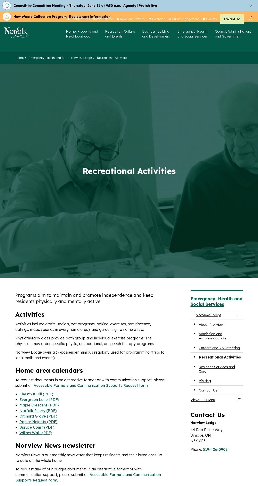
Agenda (129, 5)
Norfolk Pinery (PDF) (38, 410)
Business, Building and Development (156, 44)
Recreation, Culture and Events (120, 44)
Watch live (148, 5)
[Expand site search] (251, 29)
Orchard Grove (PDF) (38, 416)
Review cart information (89, 17)
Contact (74, 29)
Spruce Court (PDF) (37, 427)
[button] (213, 399)
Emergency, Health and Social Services (192, 44)
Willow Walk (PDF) (35, 432)
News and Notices (131, 29)
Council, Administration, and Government (233, 44)
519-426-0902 (215, 449)
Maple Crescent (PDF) (39, 405)
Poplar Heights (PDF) (38, 421)
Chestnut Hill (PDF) (36, 394)
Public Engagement (184, 29)
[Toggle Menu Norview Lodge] (239, 399)
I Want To (231, 29)
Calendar (157, 29)
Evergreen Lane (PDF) (39, 399)
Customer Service (99, 29)
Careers (210, 29)
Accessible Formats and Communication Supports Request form (91, 385)
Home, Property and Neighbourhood (82, 44)
